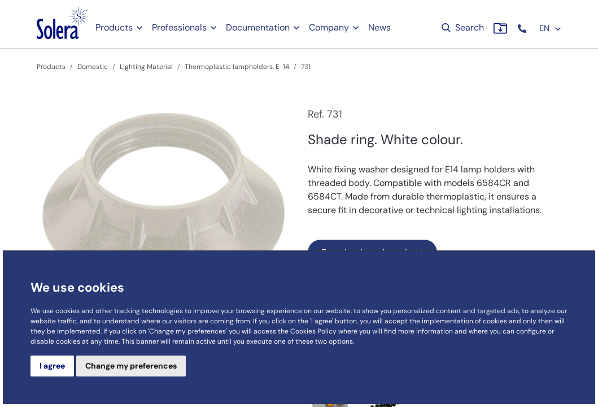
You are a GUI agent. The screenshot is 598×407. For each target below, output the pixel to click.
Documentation (258, 27)
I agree (52, 366)
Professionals (179, 27)
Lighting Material (146, 66)
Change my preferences (131, 366)
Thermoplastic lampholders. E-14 (237, 66)
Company (329, 27)
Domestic (92, 66)
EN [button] (550, 28)
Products (114, 27)
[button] (523, 28)
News (379, 27)
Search (461, 27)
